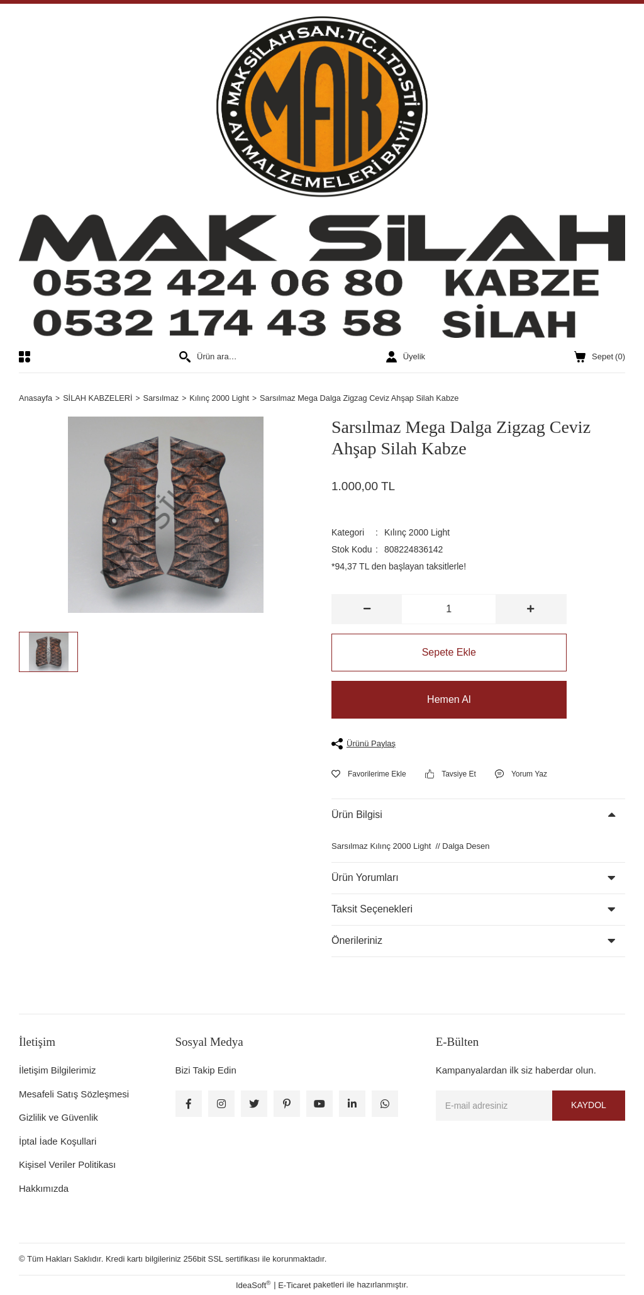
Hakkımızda (44, 1188)
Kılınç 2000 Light (417, 532)
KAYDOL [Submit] (588, 1106)
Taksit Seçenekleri (372, 909)
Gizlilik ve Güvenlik (58, 1118)
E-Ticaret (294, 1285)
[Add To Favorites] (368, 774)
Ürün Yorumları (365, 878)
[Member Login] (405, 357)
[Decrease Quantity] (367, 609)
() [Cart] (599, 356)
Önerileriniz (356, 941)
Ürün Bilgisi (356, 815)
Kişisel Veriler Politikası (67, 1165)
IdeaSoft (253, 1284)
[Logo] (322, 177)
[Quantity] (449, 609)
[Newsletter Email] (530, 1105)
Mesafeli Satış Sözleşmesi (74, 1094)
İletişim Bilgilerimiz (57, 1070)
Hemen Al (448, 699)
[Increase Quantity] (530, 609)
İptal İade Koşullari (57, 1141)
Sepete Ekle (449, 652)
